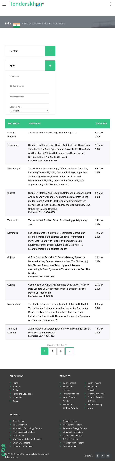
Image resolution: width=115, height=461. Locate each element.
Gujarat (11, 193)
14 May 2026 (99, 222)
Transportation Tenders (73, 443)
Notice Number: (17, 97)
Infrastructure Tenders (73, 432)
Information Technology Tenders (27, 428)
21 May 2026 (99, 286)
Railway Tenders (20, 425)
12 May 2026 (99, 235)
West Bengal (13, 168)
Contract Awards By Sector (95, 399)
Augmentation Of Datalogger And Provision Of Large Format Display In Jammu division (59, 330)
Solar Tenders (19, 421)
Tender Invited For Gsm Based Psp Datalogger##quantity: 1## (58, 222)
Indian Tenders (69, 383)
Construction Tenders (22, 446)
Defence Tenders (70, 439)
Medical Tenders (70, 446)
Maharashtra (13, 304)
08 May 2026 (99, 306)
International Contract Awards (70, 406)
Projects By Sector (96, 394)
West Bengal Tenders (72, 425)
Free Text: (14, 76)
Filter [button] (32, 65)
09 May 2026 (99, 170)
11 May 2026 (99, 147)
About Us (17, 386)
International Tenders (68, 388)
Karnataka (12, 233)
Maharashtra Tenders (72, 435)
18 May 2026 (99, 330)
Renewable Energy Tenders (75, 428)
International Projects (93, 388)
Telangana (12, 145)
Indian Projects (94, 383)
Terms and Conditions (23, 394)
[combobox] (29, 111)
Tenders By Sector (71, 394)
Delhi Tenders (19, 435)
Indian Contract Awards (69, 399)
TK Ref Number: (17, 86)
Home (15, 383)
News (90, 408)
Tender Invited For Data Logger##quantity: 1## (52, 132)
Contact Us (18, 397)
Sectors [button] (32, 51)
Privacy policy (11, 457)
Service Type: (16, 107)
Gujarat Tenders (70, 421)
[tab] (30, 51)
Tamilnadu (12, 220)
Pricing (16, 390)
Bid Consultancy (95, 404)
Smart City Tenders (21, 443)
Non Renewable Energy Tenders (27, 439)
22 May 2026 (99, 195)
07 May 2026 (99, 134)
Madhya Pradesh (11, 134)
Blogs (15, 401)
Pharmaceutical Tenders (24, 432)
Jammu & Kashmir (12, 330)
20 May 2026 (99, 259)
